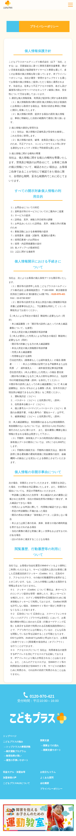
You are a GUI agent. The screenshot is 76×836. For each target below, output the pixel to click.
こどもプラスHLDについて (16, 783)
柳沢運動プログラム (16, 751)
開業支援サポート (52, 750)
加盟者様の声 (9, 777)
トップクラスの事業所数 (18, 746)
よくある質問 (46, 777)
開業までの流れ (51, 745)
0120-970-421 (58, 294)
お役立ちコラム (48, 772)
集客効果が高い (14, 755)
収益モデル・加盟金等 (14, 772)
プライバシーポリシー (51, 788)
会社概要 (44, 783)
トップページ (9, 736)
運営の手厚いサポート (17, 760)
